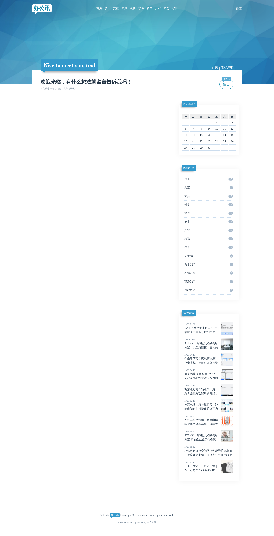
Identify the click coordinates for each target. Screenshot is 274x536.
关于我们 (208, 256)
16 (209, 134)
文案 (116, 8)
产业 (158, 8)
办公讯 (41, 8)
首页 (99, 8)
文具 (124, 8)
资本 (149, 8)
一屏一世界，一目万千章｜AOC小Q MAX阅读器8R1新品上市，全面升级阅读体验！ (208, 470)
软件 (141, 8)
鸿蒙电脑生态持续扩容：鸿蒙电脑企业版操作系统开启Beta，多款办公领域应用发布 (208, 409)
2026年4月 (189, 104)
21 (193, 141)
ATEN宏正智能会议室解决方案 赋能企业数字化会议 (208, 435)
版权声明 (227, 67)
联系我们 (208, 281)
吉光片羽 (151, 522)
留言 (226, 83)
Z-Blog (133, 522)
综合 (175, 8)
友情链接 (208, 273)
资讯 (107, 8)
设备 (133, 8)
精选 (166, 8)
